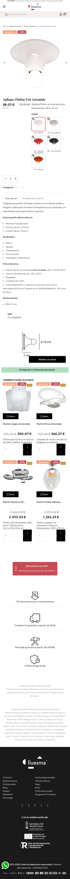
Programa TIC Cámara (45, 794)
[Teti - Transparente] (54, 124)
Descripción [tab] (11, 198)
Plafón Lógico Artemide (16, 423)
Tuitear (20, 187)
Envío (37, 787)
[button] (35, 568)
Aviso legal (7, 797)
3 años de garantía (35, 675)
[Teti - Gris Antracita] (54, 142)
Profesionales (9, 784)
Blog (5, 787)
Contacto (7, 777)
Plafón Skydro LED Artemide (13, 502)
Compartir (17, 187)
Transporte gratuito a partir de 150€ (35, 612)
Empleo (6, 791)
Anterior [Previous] (4, 62)
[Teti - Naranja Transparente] (38, 142)
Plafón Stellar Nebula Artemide (48, 502)
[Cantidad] (10, 178)
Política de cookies (44, 791)
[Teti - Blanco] (38, 124)
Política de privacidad (45, 777)
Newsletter (8, 794)
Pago (37, 784)
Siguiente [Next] (65, 62)
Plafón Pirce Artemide (49, 423)
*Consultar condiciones (54, 1)
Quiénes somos (10, 781)
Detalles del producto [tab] (33, 198)
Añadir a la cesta (47, 359)
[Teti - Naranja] (38, 161)
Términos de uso (42, 781)
